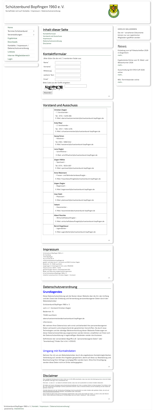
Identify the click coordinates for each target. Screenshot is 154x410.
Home (10, 27)
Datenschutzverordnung (52, 41)
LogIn (10, 59)
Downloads (12, 42)
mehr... (120, 55)
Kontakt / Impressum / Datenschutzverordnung (50, 406)
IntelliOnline (19, 409)
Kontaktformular (49, 34)
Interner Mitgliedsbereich (19, 55)
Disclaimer (47, 43)
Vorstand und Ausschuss (52, 36)
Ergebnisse (12, 38)
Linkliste (11, 52)
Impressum (47, 38)
